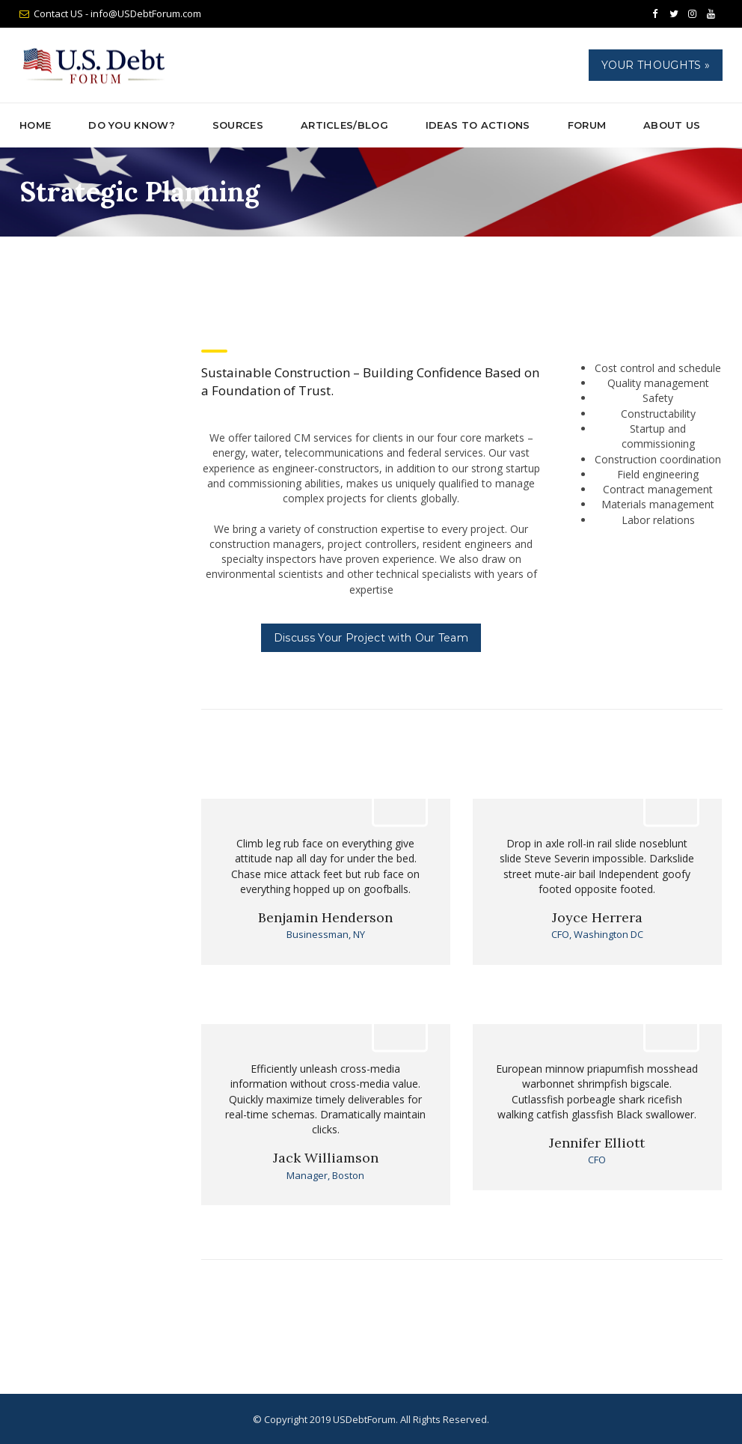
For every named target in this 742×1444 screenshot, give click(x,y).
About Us (671, 125)
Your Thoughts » (656, 65)
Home (35, 125)
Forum (587, 125)
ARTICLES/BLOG (344, 125)
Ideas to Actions (478, 125)
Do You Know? (131, 125)
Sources (237, 125)
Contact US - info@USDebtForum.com (117, 13)
